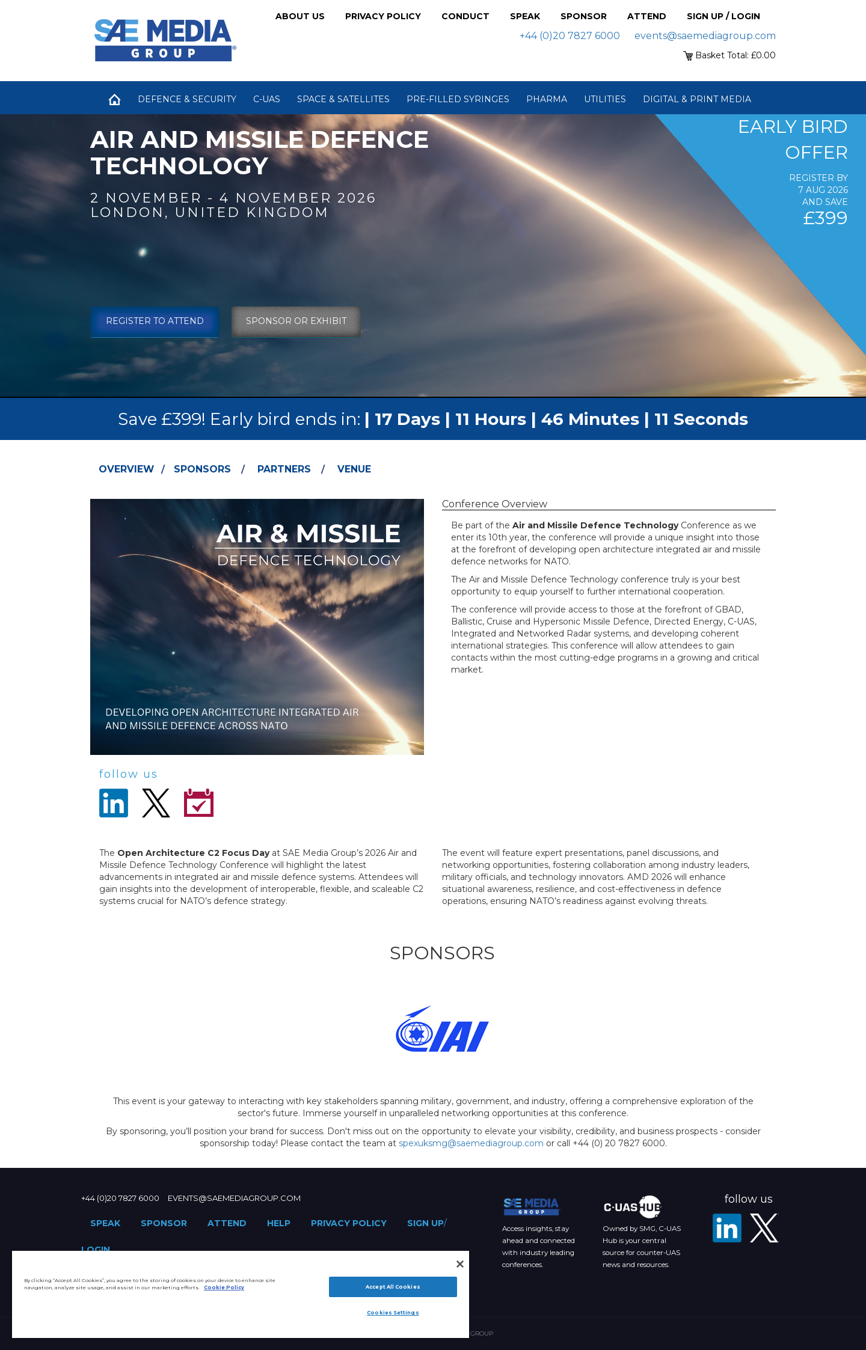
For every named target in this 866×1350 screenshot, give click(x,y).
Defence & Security (187, 99)
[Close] (460, 1264)
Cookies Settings (393, 1313)
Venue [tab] (354, 469)
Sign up (425, 1223)
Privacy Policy (383, 16)
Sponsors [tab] (202, 469)
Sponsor (583, 16)
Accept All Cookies (393, 1287)
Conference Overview (494, 504)
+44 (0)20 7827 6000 (570, 35)
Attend (646, 16)
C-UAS (266, 99)
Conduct (465, 16)
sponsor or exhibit (296, 321)
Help (278, 1223)
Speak (525, 16)
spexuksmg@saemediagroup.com (471, 1143)
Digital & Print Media (697, 99)
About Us (300, 16)
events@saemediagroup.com (705, 35)
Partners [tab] (284, 469)
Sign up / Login (723, 16)
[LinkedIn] (727, 1228)
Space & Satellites (343, 99)
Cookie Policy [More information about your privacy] (224, 1287)
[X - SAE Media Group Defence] (764, 1228)
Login (95, 1249)
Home (114, 99)
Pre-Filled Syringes (458, 99)
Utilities (605, 99)
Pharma (546, 99)
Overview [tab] (126, 469)
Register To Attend (155, 321)
